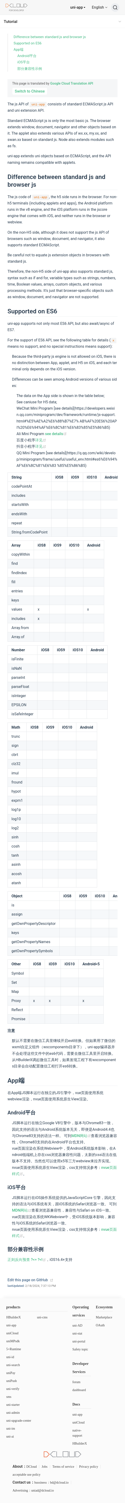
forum (76, 1382)
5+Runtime (13, 1349)
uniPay (10, 1373)
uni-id (10, 1357)
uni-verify (12, 1389)
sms (8, 1397)
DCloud (31, 1466)
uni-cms (42, 1317)
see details (55, 434)
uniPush (11, 1381)
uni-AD (77, 1325)
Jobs (45, 1466)
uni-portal (78, 1341)
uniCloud (12, 1333)
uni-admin (13, 1412)
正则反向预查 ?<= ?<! (26, 1259)
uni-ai (10, 1436)
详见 (40, 440)
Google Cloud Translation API (71, 83)
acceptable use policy (26, 1474)
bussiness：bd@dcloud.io (51, 1482)
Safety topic (80, 1349)
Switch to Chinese (30, 91)
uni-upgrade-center (18, 1420)
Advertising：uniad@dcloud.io (33, 1490)
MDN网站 (81, 1136)
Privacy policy (88, 1466)
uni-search (13, 1365)
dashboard (79, 1390)
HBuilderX (13, 1317)
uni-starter (13, 1404)
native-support (77, 1433)
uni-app (76, 7)
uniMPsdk (13, 1341)
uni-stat (77, 1333)
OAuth (100, 1325)
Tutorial (10, 21)
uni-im (10, 1428)
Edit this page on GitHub (27, 1280)
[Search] (115, 7)
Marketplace (104, 1317)
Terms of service (63, 1466)
